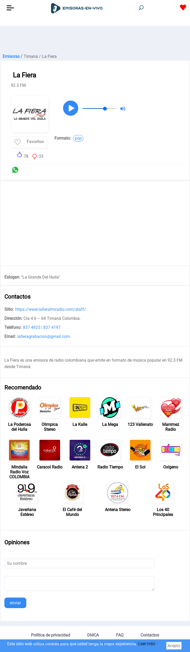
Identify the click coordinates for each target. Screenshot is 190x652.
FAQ (119, 635)
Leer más (146, 643)
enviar (15, 602)
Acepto (174, 645)
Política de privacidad (50, 635)
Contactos (150, 635)
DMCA (93, 635)
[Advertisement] (95, 39)
